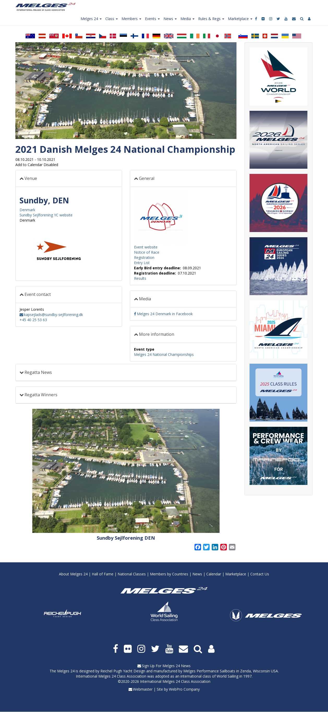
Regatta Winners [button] (41, 395)
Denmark (27, 209)
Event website (145, 247)
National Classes (132, 573)
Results (140, 278)
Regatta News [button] (38, 372)
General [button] (146, 178)
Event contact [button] (38, 294)
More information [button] (156, 334)
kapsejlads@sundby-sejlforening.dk (53, 314)
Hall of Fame (102, 573)
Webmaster (143, 689)
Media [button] (145, 299)
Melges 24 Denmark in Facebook (165, 313)
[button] (125, 471)
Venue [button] (31, 178)
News (197, 573)
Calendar (213, 573)
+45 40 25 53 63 (33, 319)
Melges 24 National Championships (164, 354)
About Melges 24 (73, 573)
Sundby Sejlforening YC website (46, 214)
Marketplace (235, 573)
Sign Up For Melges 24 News (166, 665)
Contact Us (259, 573)
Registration (144, 257)
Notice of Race (146, 252)
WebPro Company (184, 689)
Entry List (142, 262)
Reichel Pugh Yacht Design (122, 670)
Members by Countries (169, 573)
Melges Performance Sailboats (209, 670)
